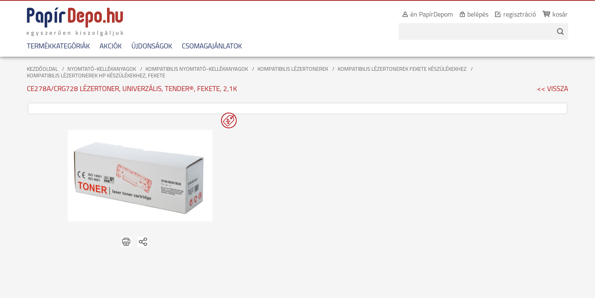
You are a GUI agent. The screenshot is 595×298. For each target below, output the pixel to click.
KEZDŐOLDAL (42, 69)
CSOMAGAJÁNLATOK (206, 46)
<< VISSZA (552, 89)
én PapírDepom (437, 15)
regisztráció (525, 15)
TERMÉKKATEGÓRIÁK (53, 46)
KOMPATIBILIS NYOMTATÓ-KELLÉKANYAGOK (196, 69)
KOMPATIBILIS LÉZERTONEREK (292, 69)
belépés (483, 15)
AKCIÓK (105, 46)
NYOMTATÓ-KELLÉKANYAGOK (101, 69)
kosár (565, 15)
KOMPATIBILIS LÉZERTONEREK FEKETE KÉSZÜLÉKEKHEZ (402, 69)
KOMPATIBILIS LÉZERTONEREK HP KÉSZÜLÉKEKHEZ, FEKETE (96, 76)
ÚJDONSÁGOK (146, 46)
